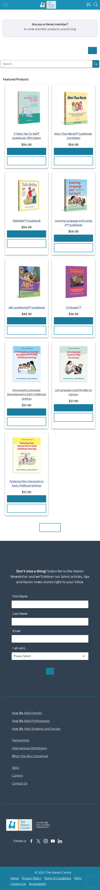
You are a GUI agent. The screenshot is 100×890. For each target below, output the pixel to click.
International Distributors (29, 748)
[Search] (46, 64)
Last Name (20, 613)
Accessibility (37, 884)
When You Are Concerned (30, 756)
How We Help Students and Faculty (36, 729)
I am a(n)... (20, 648)
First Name (20, 596)
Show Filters (92, 51)
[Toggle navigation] (5, 5)
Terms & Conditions (57, 878)
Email (16, 631)
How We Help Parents (27, 713)
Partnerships (20, 740)
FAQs (15, 768)
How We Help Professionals (31, 721)
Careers (17, 775)
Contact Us (19, 783)
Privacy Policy (31, 878)
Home (14, 878)
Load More (50, 527)
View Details (26, 161)
